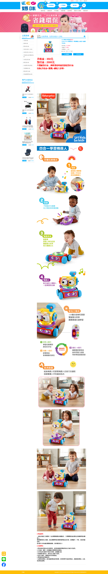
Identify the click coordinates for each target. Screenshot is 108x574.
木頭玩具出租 (27, 59)
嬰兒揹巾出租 (27, 71)
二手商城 (62, 5)
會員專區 (70, 10)
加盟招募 (63, 10)
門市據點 (56, 10)
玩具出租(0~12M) (28, 49)
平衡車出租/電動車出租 (29, 56)
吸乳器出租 (26, 62)
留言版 (75, 5)
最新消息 (43, 10)
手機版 (23, 572)
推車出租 (26, 43)
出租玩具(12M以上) (28, 52)
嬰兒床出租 (26, 46)
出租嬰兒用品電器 (28, 65)
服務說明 (50, 10)
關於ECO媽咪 (77, 10)
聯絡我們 (85, 10)
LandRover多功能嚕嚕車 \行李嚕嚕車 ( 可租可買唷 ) (27, 127)
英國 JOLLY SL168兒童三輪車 (27, 95)
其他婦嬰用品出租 (28, 74)
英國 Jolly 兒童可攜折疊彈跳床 (27, 111)
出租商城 (50, 5)
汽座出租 (26, 40)
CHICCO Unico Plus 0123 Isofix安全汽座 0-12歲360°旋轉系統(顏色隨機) (28, 158)
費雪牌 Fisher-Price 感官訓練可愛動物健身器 (27, 142)
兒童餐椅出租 (27, 68)
